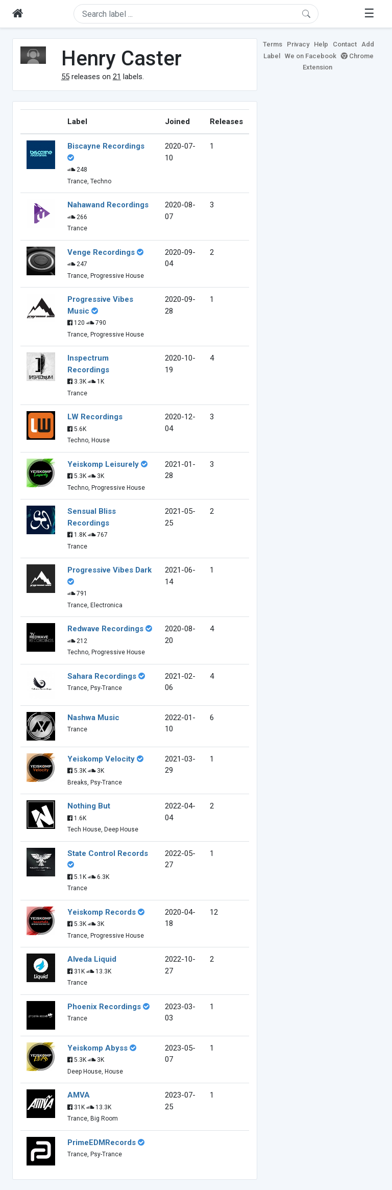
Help (321, 44)
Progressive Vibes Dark (109, 570)
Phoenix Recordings (104, 1006)
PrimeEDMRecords (101, 1142)
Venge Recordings (101, 252)
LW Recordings (94, 416)
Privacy (298, 44)
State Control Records (107, 853)
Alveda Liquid (91, 959)
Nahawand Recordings (108, 204)
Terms (272, 44)
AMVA (78, 1095)
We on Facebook (310, 56)
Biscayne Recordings (105, 146)
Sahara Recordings (101, 676)
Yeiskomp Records (101, 912)
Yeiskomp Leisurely (103, 464)
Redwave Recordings (105, 628)
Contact (345, 44)
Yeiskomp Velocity (101, 759)
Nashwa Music (93, 717)
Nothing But (88, 806)
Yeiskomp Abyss (97, 1048)
